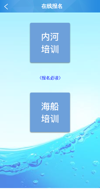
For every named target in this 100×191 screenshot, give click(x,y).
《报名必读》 (50, 78)
